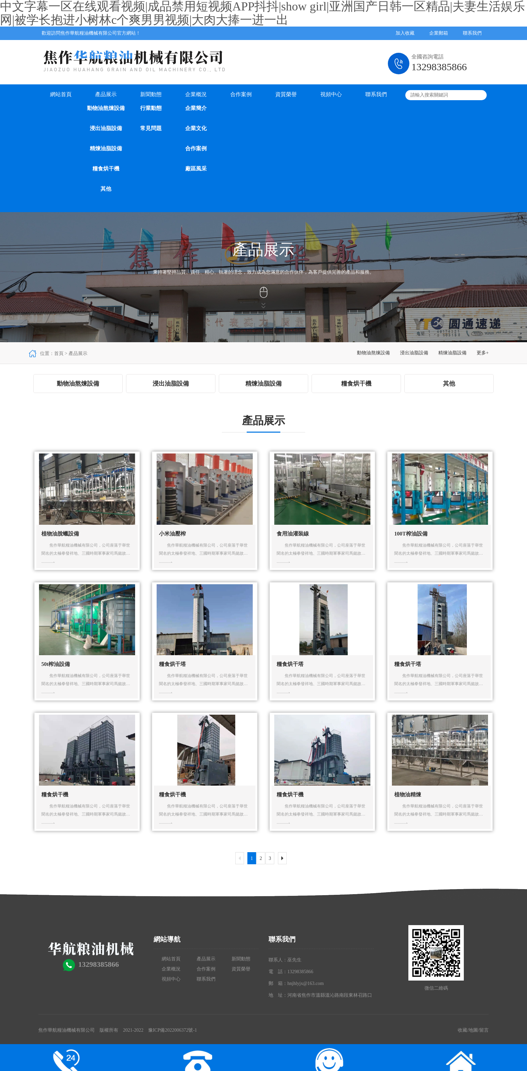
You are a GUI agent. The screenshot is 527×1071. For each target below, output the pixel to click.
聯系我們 (472, 33)
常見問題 (151, 128)
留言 (484, 1030)
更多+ (483, 352)
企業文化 (196, 128)
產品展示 (106, 94)
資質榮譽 (286, 94)
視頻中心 (331, 94)
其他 (105, 189)
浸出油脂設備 (106, 128)
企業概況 (196, 94)
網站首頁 (61, 94)
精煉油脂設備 (106, 148)
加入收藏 (405, 33)
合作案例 (196, 148)
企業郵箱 (438, 33)
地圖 (473, 1030)
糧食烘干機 (105, 168)
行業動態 (151, 108)
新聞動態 (151, 94)
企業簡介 (196, 108)
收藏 (462, 1030)
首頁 (59, 353)
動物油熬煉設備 (106, 108)
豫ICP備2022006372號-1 (172, 1030)
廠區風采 (196, 168)
